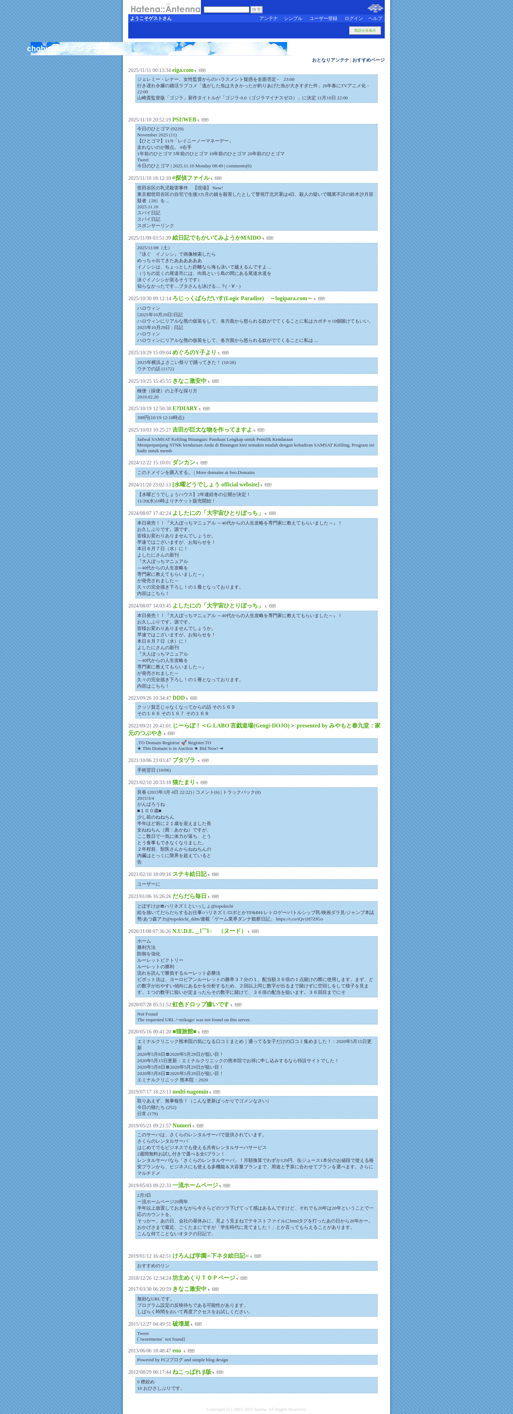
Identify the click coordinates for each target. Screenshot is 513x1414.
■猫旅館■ (184, 1031)
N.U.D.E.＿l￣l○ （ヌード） (209, 931)
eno (177, 1350)
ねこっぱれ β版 (191, 1372)
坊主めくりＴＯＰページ (203, 1278)
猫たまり (183, 782)
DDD (178, 698)
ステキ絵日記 (189, 874)
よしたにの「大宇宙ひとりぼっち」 (218, 513)
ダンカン (183, 462)
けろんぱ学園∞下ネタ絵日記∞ (210, 1256)
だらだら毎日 (189, 896)
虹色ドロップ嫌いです (200, 1004)
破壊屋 (181, 1324)
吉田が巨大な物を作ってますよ (212, 430)
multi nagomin (190, 1092)
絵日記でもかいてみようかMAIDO (216, 238)
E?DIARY (185, 408)
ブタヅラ (184, 760)
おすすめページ (368, 60)
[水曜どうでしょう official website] (215, 484)
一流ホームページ (195, 1185)
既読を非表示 (365, 30)
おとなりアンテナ (330, 60)
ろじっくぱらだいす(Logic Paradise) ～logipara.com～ (242, 298)
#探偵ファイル (190, 178)
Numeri (181, 1125)
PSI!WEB (184, 119)
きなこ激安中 (189, 381)
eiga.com (182, 70)
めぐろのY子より (194, 352)
